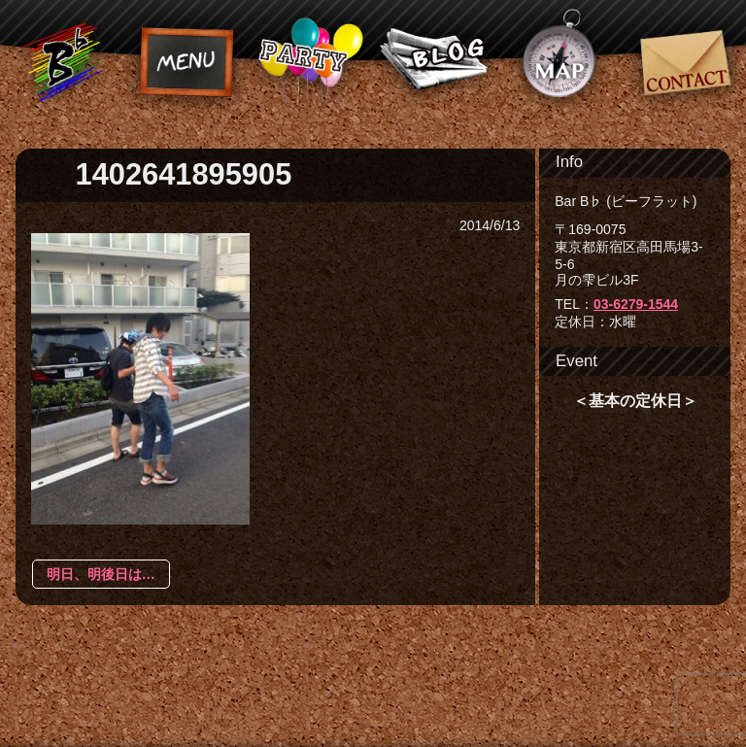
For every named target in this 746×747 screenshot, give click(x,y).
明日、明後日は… (101, 574)
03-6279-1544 (635, 304)
